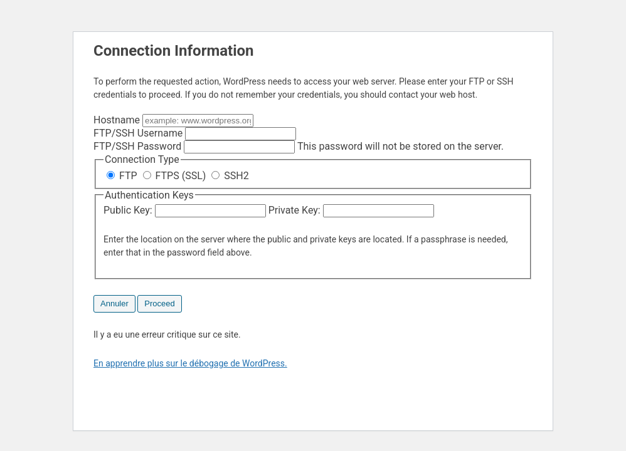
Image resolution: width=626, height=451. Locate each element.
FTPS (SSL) (176, 176)
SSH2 (229, 176)
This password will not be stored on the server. (298, 146)
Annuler (114, 303)
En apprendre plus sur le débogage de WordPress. (190, 363)
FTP (123, 176)
